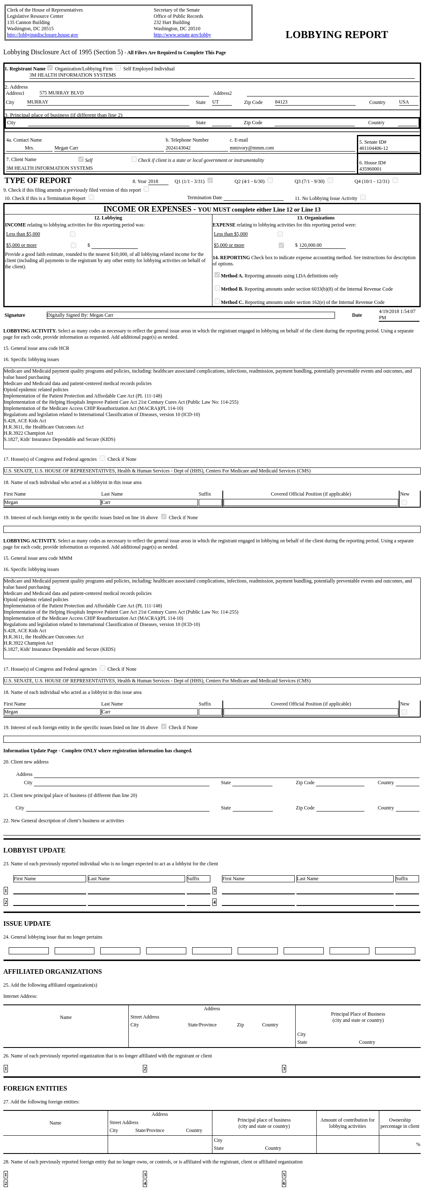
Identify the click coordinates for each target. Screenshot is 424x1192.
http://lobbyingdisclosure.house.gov (42, 35)
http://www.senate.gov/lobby (182, 35)
